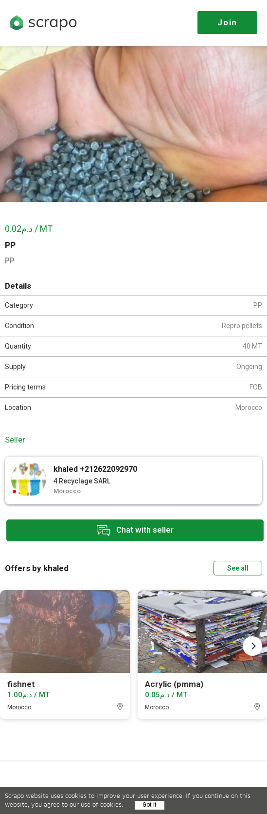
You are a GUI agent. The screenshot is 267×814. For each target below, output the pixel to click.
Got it (149, 804)
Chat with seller (135, 530)
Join (227, 22)
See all (238, 568)
